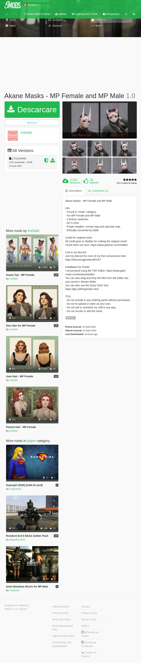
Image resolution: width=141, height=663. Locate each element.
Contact (85, 606)
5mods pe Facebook (88, 644)
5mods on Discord (88, 654)
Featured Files (60, 613)
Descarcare (32, 109)
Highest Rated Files (63, 636)
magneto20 (15, 489)
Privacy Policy (89, 613)
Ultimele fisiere (60, 606)
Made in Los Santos (16, 609)
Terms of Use (88, 619)
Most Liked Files (61, 619)
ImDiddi (26, 133)
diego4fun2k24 (17, 539)
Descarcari (75, 183)
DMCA (85, 625)
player (31, 441)
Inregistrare (111, 13)
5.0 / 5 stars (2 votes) (127, 183)
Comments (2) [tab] (98, 190)
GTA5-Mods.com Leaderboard (62, 644)
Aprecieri (94, 183)
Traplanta (14, 590)
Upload (60, 13)
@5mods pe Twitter (90, 634)
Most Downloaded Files (62, 627)
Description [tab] (73, 190)
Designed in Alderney (17, 605)
